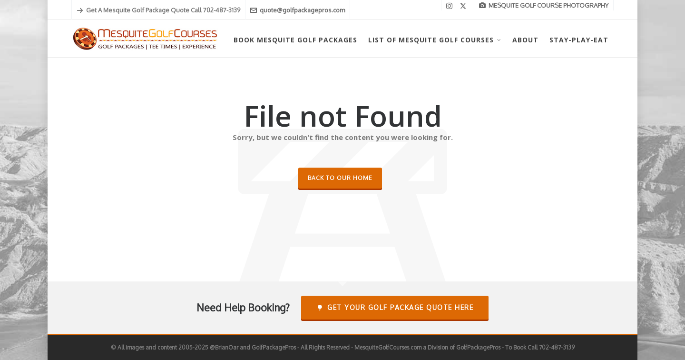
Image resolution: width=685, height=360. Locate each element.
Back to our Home (340, 177)
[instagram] (450, 5)
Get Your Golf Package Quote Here (395, 307)
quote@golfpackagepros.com (297, 10)
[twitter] (464, 5)
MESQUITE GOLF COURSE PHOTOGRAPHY (543, 5)
